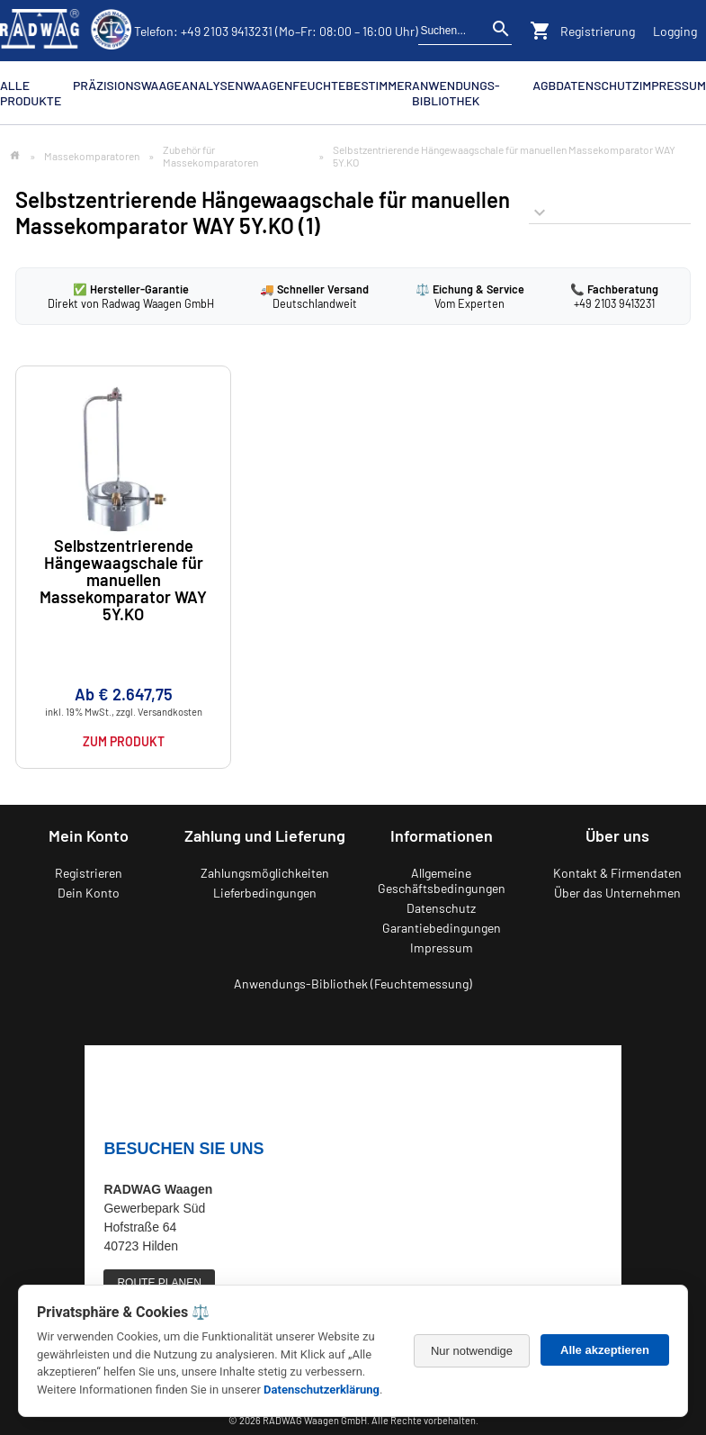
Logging (675, 31)
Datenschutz (597, 85)
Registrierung (597, 31)
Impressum (672, 85)
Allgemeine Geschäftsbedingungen (441, 880)
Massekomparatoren (91, 155)
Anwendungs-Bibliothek (455, 92)
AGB (544, 85)
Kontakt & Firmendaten (617, 872)
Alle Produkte (30, 92)
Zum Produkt (124, 741)
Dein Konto (89, 892)
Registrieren (88, 872)
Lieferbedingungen (265, 892)
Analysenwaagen (237, 85)
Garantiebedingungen (441, 927)
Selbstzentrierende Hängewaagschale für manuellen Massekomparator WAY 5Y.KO (123, 580)
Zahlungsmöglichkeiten (265, 872)
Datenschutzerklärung (322, 1389)
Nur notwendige (472, 1351)
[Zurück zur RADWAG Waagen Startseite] (65, 30)
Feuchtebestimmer (352, 85)
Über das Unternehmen (617, 892)
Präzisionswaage (127, 85)
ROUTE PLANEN (159, 1283)
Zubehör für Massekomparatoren (210, 155)
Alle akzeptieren (604, 1350)
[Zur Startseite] (15, 156)
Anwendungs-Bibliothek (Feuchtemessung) (353, 983)
